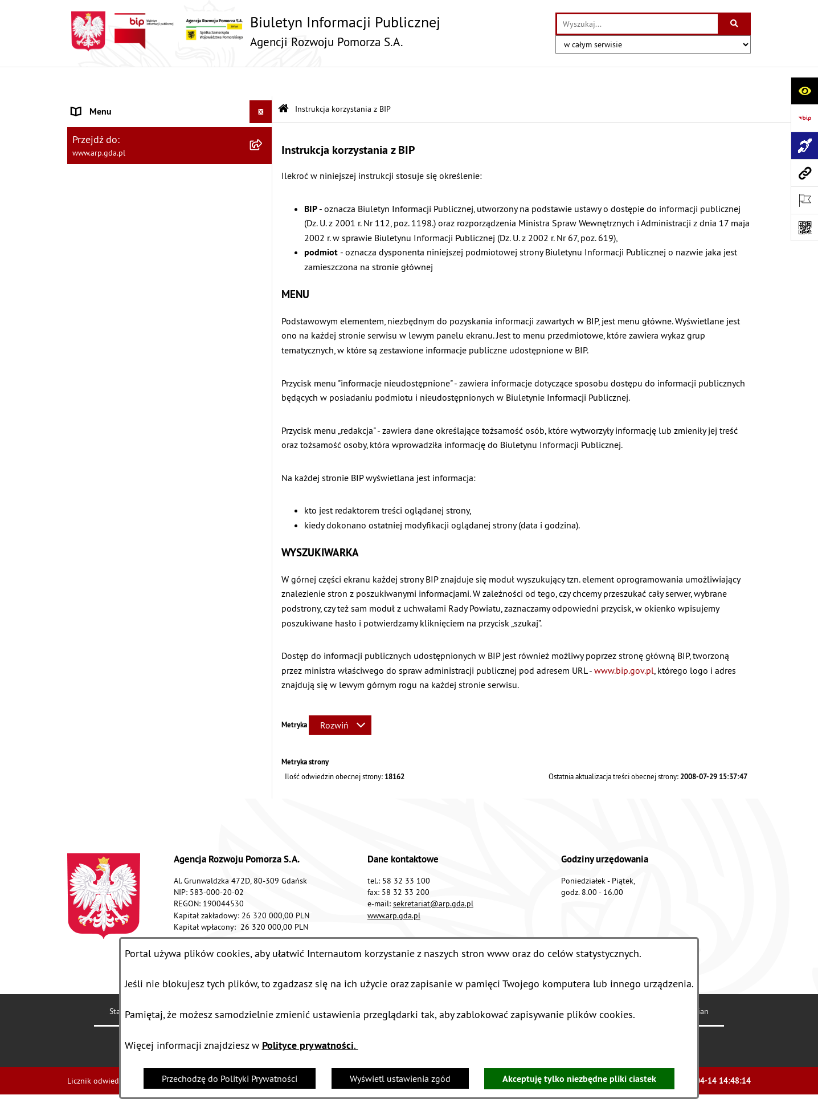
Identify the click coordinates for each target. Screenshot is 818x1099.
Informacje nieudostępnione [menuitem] (127, 546)
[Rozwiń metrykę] (340, 695)
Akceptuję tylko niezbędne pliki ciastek (579, 1079)
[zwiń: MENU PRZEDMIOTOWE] (263, 195)
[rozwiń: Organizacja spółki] (263, 285)
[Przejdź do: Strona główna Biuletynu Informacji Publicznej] (283, 79)
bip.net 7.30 (730, 1082)
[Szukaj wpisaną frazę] (735, 24)
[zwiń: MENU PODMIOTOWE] (263, 105)
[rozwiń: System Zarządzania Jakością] (263, 433)
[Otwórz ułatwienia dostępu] (804, 90)
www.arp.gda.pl (393, 885)
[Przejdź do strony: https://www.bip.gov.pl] (804, 118)
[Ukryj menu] (261, 82)
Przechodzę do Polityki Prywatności (229, 1078)
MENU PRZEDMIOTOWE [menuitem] (118, 195)
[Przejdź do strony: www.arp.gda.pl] (804, 172)
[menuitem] (169, 134)
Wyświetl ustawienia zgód (400, 1078)
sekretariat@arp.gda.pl (433, 874)
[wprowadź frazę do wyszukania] (637, 24)
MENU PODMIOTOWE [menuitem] (113, 105)
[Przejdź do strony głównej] (253, 31)
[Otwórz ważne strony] (804, 200)
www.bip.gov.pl (624, 640)
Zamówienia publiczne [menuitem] (116, 524)
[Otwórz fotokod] (804, 227)
